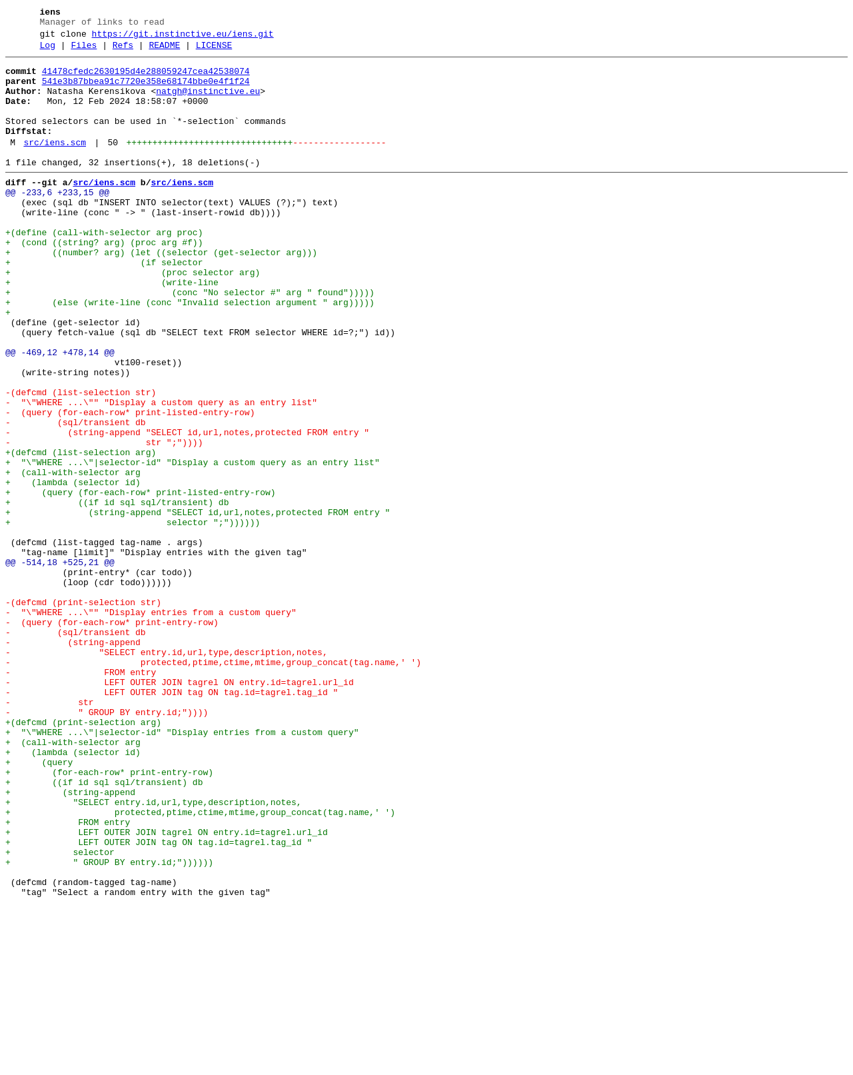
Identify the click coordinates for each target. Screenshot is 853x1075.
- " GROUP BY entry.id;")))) (106, 844)
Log (47, 51)
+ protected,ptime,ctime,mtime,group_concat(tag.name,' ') (200, 964)
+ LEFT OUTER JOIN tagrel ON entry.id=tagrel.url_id (166, 988)
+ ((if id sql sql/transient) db (117, 592)
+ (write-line (112, 329)
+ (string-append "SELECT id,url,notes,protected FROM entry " (197, 604)
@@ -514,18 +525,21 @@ (60, 664)
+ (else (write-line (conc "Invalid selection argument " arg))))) (190, 353)
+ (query (39, 904)
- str (49, 832)
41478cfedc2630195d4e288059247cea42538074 (146, 79)
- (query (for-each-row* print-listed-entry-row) (130, 485)
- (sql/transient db (75, 497)
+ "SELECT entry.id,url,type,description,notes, (153, 952)
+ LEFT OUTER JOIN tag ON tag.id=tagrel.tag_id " (158, 1000)
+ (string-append (70, 940)
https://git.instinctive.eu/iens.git (183, 38)
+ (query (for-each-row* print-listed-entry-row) (140, 580)
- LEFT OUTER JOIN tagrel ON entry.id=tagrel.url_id (179, 808)
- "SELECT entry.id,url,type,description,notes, (166, 772)
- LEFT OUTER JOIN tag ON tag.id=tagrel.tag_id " (171, 820)
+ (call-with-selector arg (73, 556)
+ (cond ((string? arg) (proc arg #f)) (104, 281)
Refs (123, 51)
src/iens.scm (54, 165)
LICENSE (214, 51)
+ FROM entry (67, 976)
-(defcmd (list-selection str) (80, 461)
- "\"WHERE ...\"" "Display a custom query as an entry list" (161, 473)
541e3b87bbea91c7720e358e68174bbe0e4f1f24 (146, 91)
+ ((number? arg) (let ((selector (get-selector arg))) (161, 293)
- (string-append (73, 760)
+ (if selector (104, 305)
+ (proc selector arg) (132, 317)
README (164, 51)
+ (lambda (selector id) (73, 568)
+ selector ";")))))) (132, 616)
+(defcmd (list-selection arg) (80, 532)
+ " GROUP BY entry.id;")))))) (109, 1024)
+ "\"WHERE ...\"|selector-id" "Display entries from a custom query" (182, 868)
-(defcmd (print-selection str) (83, 712)
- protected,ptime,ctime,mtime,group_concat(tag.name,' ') (213, 784)
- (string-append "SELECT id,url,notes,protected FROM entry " (187, 509)
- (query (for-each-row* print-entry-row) (112, 736)
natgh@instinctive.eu (208, 103)
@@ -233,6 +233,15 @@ (57, 221)
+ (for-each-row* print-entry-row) (109, 916)
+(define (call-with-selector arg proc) (104, 269)
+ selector (60, 1012)
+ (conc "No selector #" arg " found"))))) (190, 341)
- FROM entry (80, 796)
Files (84, 51)
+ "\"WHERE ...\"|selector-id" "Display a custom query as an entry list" (192, 544)
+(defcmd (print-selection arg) (83, 856)
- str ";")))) (104, 521)
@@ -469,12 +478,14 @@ (60, 413)
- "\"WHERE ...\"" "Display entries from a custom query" (151, 724)
